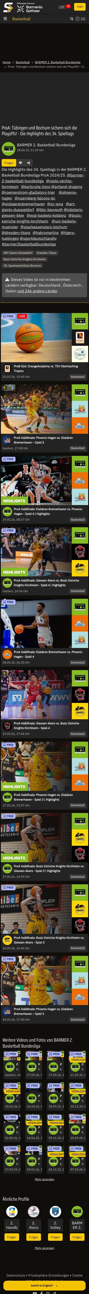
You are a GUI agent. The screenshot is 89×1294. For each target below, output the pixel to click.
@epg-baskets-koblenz (46, 215)
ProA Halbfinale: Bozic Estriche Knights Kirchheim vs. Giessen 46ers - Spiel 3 (49, 940)
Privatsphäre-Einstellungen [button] (49, 1275)
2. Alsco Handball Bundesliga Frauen (33, 1225)
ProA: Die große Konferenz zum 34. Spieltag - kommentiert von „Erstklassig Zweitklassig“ (39, 1098)
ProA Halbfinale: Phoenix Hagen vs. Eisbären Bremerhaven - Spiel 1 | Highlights (83, 1067)
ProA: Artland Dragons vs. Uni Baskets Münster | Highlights (17, 1161)
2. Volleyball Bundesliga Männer (55, 1225)
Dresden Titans (46, 253)
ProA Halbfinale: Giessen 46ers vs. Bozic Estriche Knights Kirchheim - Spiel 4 (46, 725)
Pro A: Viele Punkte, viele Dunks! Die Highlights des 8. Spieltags (61, 1130)
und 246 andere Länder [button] (37, 291)
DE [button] (80, 18)
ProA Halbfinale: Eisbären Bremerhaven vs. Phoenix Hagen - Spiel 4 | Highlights (48, 511)
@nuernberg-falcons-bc (35, 198)
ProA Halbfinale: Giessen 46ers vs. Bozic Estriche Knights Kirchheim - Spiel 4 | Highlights (46, 583)
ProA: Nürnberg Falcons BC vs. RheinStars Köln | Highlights (39, 1161)
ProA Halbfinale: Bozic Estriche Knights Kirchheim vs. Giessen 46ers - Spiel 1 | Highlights (17, 1098)
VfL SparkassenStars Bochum (22, 265)
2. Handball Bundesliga (11, 1225)
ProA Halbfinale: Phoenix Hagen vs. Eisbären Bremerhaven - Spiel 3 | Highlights (43, 797)
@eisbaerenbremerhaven (23, 203)
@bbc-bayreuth (49, 209)
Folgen (9, 163)
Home (7, 62)
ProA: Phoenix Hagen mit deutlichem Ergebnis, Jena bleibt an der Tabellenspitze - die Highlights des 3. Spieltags (83, 1161)
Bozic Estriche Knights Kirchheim (25, 259)
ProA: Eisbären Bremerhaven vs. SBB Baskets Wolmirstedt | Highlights (61, 1098)
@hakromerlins (46, 232)
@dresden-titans (16, 232)
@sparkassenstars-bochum (43, 226)
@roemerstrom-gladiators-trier (28, 192)
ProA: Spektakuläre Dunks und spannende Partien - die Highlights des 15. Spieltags (83, 1098)
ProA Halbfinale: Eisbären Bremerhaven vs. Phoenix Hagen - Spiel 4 (48, 654)
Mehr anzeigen (44, 1179)
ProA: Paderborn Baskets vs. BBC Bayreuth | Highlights (83, 1130)
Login (80, 6)
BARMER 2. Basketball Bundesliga (58, 62)
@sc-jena (55, 203)
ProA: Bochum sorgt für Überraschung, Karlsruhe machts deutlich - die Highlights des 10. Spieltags (61, 1161)
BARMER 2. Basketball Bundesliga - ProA (77, 1225)
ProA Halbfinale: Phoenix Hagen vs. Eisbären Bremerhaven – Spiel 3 (43, 1011)
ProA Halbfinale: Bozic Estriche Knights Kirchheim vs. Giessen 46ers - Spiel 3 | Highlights (49, 868)
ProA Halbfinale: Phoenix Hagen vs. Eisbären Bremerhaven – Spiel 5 (43, 440)
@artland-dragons (66, 186)
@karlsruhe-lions (35, 186)
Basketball (21, 18)
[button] (20, 163)
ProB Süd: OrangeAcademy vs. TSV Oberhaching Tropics (46, 368)
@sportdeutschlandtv (38, 238)
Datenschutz (16, 1275)
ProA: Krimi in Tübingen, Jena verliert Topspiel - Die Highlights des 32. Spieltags (39, 1130)
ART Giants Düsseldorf (18, 253)
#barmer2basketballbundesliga (29, 244)
